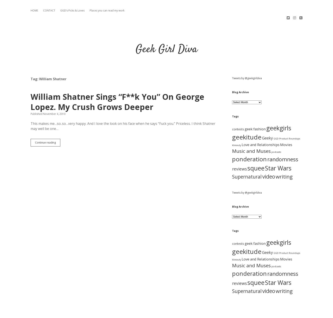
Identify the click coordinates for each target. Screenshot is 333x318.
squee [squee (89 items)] (255, 153)
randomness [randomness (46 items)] (282, 144)
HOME (34, 10)
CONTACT (49, 10)
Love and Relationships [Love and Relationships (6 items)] (260, 129)
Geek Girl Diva (167, 34)
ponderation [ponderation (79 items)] (249, 144)
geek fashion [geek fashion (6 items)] (255, 113)
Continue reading (47, 128)
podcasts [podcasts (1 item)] (276, 136)
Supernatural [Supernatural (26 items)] (247, 161)
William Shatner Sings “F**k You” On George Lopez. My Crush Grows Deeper (117, 86)
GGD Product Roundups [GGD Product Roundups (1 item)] (287, 123)
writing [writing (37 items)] (284, 161)
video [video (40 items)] (268, 161)
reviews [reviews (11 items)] (239, 153)
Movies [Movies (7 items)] (286, 129)
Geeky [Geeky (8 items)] (267, 122)
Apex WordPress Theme (154, 313)
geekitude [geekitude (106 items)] (246, 122)
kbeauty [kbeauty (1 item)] (236, 129)
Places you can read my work (107, 10)
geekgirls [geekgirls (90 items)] (278, 112)
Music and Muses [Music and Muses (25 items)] (251, 135)
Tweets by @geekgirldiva (247, 63)
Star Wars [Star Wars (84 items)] (278, 153)
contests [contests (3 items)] (238, 114)
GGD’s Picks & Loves (72, 10)
